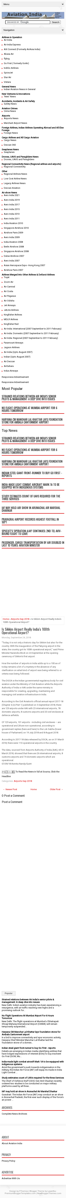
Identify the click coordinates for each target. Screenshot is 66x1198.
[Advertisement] (33, 583)
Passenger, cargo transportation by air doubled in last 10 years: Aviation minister (33, 543)
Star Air (7, 77)
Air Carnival (9, 286)
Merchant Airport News (15, 123)
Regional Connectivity (14, 166)
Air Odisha (9, 300)
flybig (7, 58)
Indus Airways (11, 370)
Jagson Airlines (12, 347)
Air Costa (8, 291)
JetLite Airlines (11, 310)
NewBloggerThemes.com (49, 1193)
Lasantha (51, 1191)
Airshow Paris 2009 (13, 232)
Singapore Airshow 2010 (16, 228)
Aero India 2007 (12, 260)
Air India (8, 40)
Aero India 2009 (12, 237)
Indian (7, 356)
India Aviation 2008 (13, 242)
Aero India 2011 (12, 218)
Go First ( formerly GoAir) (16, 63)
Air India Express (12, 44)
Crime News (10, 111)
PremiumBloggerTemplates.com (20, 1193)
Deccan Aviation (12, 188)
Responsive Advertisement (15, 377)
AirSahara (9, 366)
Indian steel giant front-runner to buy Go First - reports (32, 474)
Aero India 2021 (12, 195)
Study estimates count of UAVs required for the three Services (31, 497)
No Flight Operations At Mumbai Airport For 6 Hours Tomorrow (29, 409)
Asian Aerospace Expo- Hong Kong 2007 (24, 265)
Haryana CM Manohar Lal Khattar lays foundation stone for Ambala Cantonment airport (32, 420)
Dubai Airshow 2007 (14, 256)
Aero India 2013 (12, 214)
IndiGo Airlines (11, 68)
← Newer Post (10, 789)
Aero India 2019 (12, 200)
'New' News (10, 96)
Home (6, 619)
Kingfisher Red (11, 324)
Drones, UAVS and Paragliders (19, 159)
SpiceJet (8, 72)
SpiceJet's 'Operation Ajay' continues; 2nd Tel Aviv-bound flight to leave (31, 532)
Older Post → (56, 789)
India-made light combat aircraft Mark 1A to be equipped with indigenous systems (30, 485)
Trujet (6, 277)
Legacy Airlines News (14, 183)
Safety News (10, 103)
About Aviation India (12, 1143)
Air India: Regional (13, 338)
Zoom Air (8, 282)
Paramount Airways (13, 342)
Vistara (7, 82)
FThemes (23, 1191)
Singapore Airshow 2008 (16, 251)
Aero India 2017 (12, 204)
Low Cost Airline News (15, 178)
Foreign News (11, 133)
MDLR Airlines (11, 319)
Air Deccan (9, 361)
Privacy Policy (8, 1161)
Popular (9, 993)
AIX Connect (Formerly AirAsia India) (22, 49)
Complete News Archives (14, 1113)
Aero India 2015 (12, 209)
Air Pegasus (10, 296)
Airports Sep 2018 (20, 619)
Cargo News (10, 140)
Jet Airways (10, 305)
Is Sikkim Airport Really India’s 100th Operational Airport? (26, 630)
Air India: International (14, 328)
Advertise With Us (11, 1178)
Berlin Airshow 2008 (14, 246)
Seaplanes (9, 152)
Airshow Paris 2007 (13, 270)
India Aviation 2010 (13, 223)
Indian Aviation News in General (19, 89)
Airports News (11, 118)
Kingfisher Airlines (13, 314)
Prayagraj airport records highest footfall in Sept (30, 520)
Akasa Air (9, 54)
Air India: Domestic (13, 333)
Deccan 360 (10, 145)
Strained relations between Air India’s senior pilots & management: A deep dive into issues (29, 397)
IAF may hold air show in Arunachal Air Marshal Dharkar (31, 509)
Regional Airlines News (15, 174)
